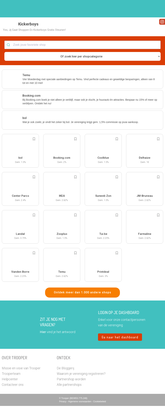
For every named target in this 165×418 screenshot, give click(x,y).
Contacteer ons (13, 397)
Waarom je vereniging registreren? (81, 386)
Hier (43, 344)
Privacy (63, 413)
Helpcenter (10, 391)
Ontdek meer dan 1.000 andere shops (82, 304)
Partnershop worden (71, 391)
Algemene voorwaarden (80, 413)
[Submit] (9, 57)
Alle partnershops (69, 397)
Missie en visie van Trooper (21, 380)
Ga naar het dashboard (120, 349)
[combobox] (82, 57)
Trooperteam (11, 386)
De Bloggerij (65, 380)
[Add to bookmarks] (34, 151)
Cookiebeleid (99, 413)
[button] (157, 9)
